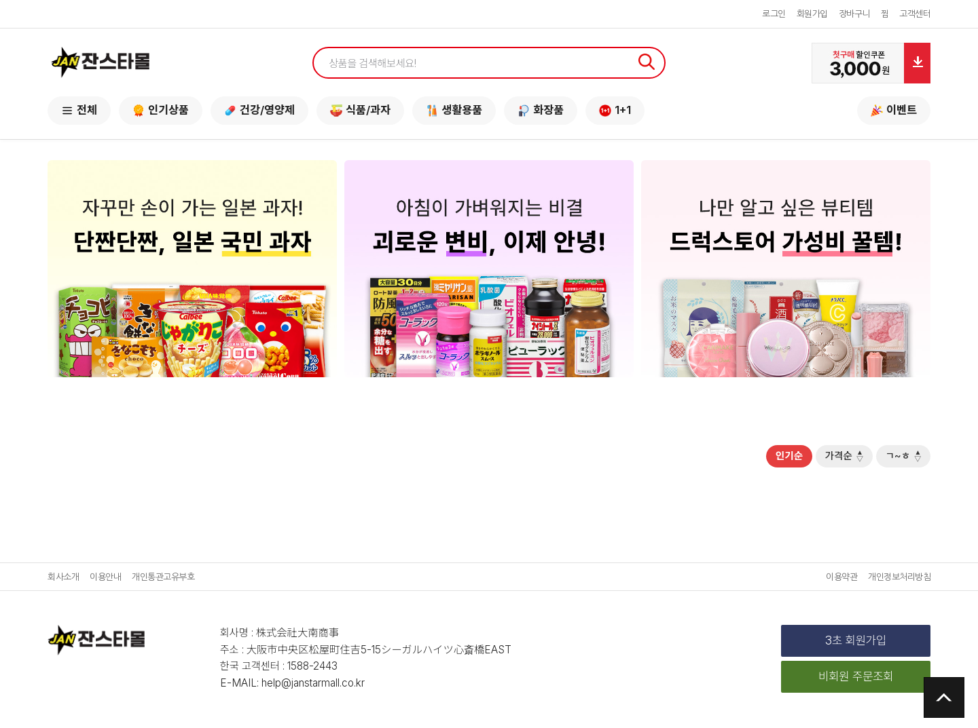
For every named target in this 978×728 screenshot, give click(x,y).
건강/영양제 (259, 110)
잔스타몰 (100, 63)
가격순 (834, 457)
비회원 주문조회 (855, 679)
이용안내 (105, 579)
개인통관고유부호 (163, 579)
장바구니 (854, 13)
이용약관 (841, 579)
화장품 (541, 110)
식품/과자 (360, 110)
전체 (79, 110)
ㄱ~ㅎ (900, 457)
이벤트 (894, 110)
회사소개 (63, 579)
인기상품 (160, 110)
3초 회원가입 (855, 643)
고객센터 (914, 13)
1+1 (615, 110)
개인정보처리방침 (899, 579)
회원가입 (812, 13)
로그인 (774, 13)
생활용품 (454, 110)
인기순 (773, 457)
